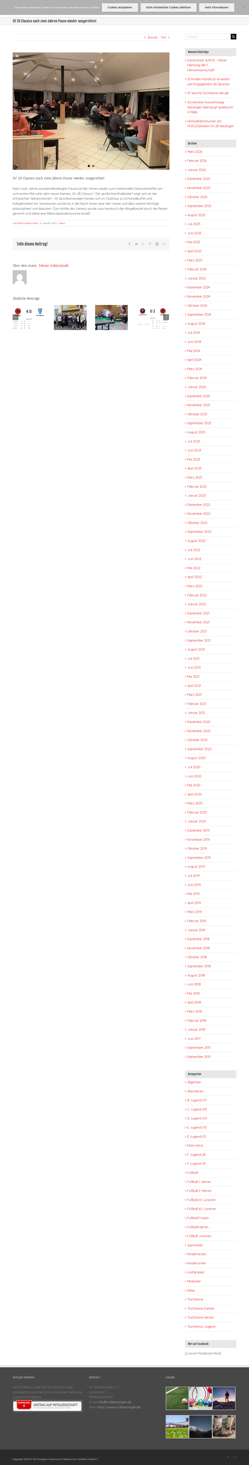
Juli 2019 (193, 876)
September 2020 (199, 749)
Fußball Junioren (199, 1236)
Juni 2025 (194, 233)
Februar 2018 (196, 1021)
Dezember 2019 (198, 830)
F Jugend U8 (196, 1155)
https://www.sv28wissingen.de (118, 1407)
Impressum (55, 1459)
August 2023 (196, 432)
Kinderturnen (196, 1263)
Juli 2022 (193, 550)
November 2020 (198, 731)
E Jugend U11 (196, 1136)
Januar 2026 (196, 170)
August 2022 (196, 541)
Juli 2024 (193, 332)
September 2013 (198, 1057)
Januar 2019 (196, 930)
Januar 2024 (196, 387)
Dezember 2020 (198, 722)
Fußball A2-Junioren (201, 1209)
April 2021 (194, 686)
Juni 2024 (194, 342)
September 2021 (199, 640)
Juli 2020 (193, 767)
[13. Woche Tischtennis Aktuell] (111, 317)
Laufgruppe (195, 1272)
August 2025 (196, 215)
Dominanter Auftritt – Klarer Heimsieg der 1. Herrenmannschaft (207, 65)
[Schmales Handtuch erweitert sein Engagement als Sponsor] (70, 317)
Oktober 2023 (197, 414)
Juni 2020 (194, 776)
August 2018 (196, 975)
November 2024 (198, 296)
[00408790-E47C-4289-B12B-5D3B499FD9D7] (91, 111)
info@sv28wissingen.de (114, 1402)
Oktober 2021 (197, 631)
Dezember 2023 (198, 396)
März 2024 (194, 369)
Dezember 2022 (198, 505)
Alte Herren (195, 1091)
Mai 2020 (193, 785)
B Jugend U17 (197, 1100)
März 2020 (195, 803)
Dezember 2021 (198, 613)
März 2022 (194, 586)
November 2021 (198, 622)
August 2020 (196, 758)
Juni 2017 (194, 1039)
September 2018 (199, 966)
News (62, 223)
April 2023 (194, 468)
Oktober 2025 (197, 197)
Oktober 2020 (197, 740)
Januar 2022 (196, 604)
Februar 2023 (197, 487)
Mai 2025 (193, 242)
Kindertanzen (196, 1254)
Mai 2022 (193, 568)
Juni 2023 (194, 450)
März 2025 (194, 260)
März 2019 (194, 912)
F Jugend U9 (196, 1163)
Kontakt (82, 1459)
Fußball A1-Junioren (201, 1200)
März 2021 (194, 695)
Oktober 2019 (197, 848)
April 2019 (194, 903)
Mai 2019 (193, 894)
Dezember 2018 (198, 939)
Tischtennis (195, 1299)
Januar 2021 (196, 713)
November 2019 (198, 839)
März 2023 (194, 477)
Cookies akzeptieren (120, 7)
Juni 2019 (194, 885)
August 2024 (196, 324)
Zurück (152, 37)
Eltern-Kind (195, 1145)
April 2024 (194, 360)
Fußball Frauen (198, 1218)
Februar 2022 (197, 595)
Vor (163, 37)
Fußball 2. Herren (199, 1191)
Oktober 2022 (197, 523)
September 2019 (199, 858)
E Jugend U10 (197, 1127)
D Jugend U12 (197, 1118)
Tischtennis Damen (200, 1308)
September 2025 (199, 206)
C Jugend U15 (197, 1109)
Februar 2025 (197, 269)
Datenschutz (69, 1459)
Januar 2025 (196, 278)
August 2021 (196, 649)
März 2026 (194, 152)
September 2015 (199, 1048)
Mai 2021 (193, 676)
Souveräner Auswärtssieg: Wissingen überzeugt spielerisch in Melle (210, 107)
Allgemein (194, 1082)
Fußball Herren (197, 1227)
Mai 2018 (193, 993)
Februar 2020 (197, 812)
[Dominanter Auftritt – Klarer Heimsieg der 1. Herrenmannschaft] (29, 317)
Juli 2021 (193, 658)
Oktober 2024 (197, 305)
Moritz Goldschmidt (27, 223)
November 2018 (198, 948)
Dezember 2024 (198, 287)
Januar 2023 (196, 495)
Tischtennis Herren (200, 1317)
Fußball (192, 1173)
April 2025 (194, 251)
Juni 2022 (194, 559)
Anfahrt (92, 1459)
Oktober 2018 (197, 957)
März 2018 (194, 1011)
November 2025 (198, 188)
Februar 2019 (196, 921)
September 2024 (199, 314)
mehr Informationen (216, 7)
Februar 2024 (197, 378)
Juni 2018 (194, 984)
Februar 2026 (197, 161)
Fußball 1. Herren (199, 1182)
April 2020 (194, 794)
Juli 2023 (193, 441)
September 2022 (199, 532)
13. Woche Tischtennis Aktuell (207, 93)
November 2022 (198, 514)
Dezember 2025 (198, 179)
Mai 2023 (193, 459)
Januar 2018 (196, 1029)
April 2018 (194, 1002)
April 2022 (194, 577)
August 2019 (196, 866)
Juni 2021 (194, 667)
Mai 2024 (193, 351)
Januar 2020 (196, 821)
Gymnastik (195, 1245)
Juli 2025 (193, 224)
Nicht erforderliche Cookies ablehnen (168, 7)
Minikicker (194, 1281)
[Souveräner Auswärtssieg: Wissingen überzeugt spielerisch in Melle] (152, 317)
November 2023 (198, 405)
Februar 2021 (196, 704)
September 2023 (199, 423)
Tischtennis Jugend (201, 1326)
